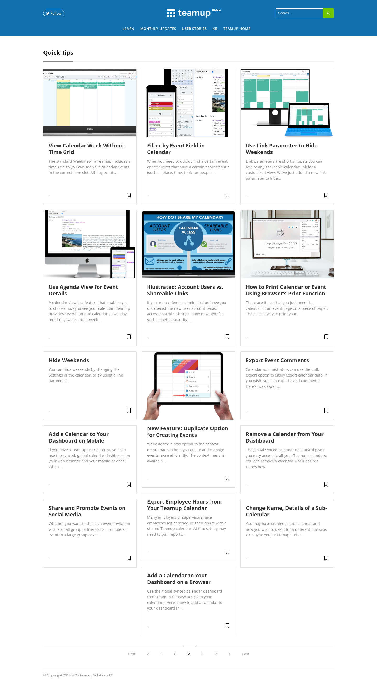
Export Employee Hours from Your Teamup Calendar (184, 505)
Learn (128, 28)
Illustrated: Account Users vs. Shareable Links (185, 290)
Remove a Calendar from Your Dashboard (285, 437)
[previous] (148, 653)
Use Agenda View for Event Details (83, 290)
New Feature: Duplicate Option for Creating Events (187, 431)
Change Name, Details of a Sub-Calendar (286, 511)
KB (215, 28)
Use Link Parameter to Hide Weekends (282, 149)
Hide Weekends (69, 360)
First (131, 653)
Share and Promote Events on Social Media (87, 511)
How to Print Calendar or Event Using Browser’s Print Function (286, 290)
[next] (230, 653)
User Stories (194, 28)
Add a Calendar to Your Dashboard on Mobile (79, 437)
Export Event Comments (277, 360)
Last (245, 653)
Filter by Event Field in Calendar (176, 149)
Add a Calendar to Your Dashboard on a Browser (179, 578)
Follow (54, 13)
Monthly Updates (158, 28)
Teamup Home (237, 28)
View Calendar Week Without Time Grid (86, 149)
